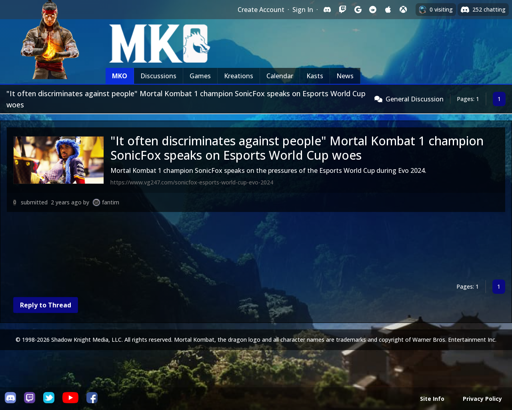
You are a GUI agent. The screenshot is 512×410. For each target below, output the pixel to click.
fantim (110, 202)
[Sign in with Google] (358, 10)
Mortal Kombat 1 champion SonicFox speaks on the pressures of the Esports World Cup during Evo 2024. (268, 170)
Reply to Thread (45, 305)
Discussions (158, 75)
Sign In (302, 9)
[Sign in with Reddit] (373, 10)
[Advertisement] (247, 247)
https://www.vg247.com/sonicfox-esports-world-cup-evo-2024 (191, 182)
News (345, 75)
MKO (119, 75)
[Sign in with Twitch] (342, 10)
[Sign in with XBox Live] (403, 10)
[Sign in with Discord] (327, 10)
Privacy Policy (482, 398)
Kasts (314, 75)
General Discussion (415, 99)
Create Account (261, 9)
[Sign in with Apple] (388, 10)
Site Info (432, 398)
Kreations (238, 75)
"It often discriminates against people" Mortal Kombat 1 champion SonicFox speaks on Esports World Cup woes (297, 148)
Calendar (279, 75)
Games (200, 75)
